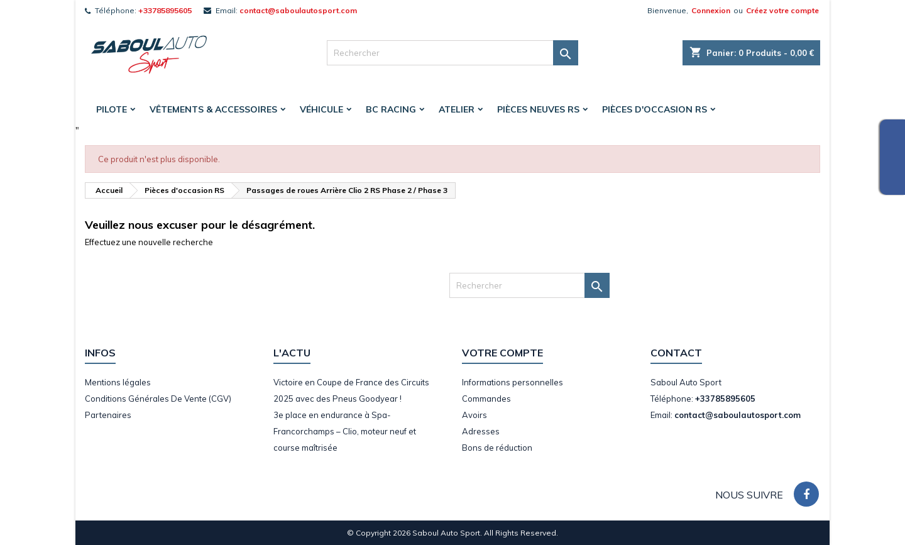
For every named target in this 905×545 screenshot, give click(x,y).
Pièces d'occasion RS (654, 109)
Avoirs (474, 415)
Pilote (111, 109)
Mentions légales (118, 382)
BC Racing (391, 109)
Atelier (456, 109)
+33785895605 (165, 10)
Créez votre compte (782, 10)
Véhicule (321, 109)
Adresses (481, 431)
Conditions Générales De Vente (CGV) (158, 399)
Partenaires (108, 415)
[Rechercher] (452, 52)
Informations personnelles (512, 382)
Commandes (486, 399)
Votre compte (502, 352)
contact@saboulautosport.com (298, 10)
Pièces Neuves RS (538, 109)
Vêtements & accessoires (213, 109)
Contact (676, 352)
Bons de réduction (497, 448)
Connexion (710, 10)
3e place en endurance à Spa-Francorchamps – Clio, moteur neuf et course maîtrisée (344, 431)
